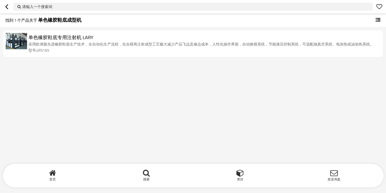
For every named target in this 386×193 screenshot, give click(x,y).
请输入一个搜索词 (37, 6)
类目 (240, 179)
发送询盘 (334, 179)
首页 (52, 179)
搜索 (146, 179)
